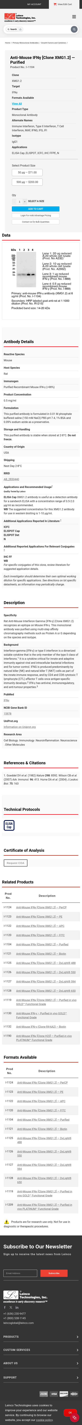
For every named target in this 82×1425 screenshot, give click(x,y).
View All (17, 103)
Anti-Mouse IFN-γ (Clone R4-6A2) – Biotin (41, 1026)
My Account (34, 4)
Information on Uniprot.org (20, 727)
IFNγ (6, 700)
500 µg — (27, 181)
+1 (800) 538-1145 (14, 1318)
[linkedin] (17, 1307)
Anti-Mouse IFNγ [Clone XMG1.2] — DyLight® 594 (46, 981)
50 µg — (27, 171)
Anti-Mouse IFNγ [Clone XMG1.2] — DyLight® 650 (46, 990)
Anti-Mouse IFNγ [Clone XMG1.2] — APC (40, 926)
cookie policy (44, 1420)
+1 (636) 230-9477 (14, 1313)
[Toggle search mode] (14, 29)
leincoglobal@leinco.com (18, 1323)
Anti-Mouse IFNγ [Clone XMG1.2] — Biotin (41, 953)
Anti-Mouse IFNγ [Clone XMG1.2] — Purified (42, 944)
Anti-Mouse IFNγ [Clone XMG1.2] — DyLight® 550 (46, 972)
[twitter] (11, 1307)
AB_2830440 (11, 479)
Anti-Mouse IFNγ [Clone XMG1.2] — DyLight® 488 (46, 963)
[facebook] (4, 1307)
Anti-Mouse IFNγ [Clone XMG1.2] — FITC (40, 935)
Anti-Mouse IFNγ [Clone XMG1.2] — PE (39, 916)
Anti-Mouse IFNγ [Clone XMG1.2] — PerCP (41, 907)
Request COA (15, 863)
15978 (7, 713)
